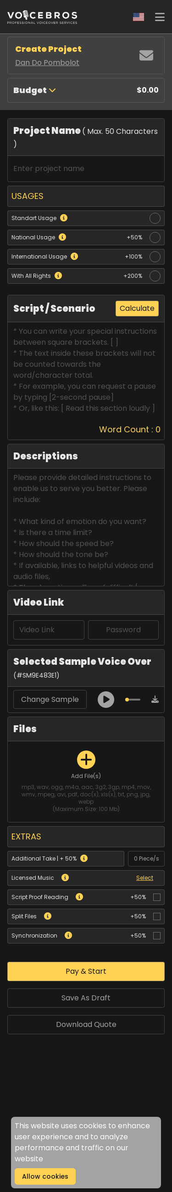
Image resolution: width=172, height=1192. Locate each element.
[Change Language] (138, 17)
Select (144, 878)
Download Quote (86, 1024)
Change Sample (50, 699)
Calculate (137, 308)
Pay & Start (86, 971)
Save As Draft (86, 998)
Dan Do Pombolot (47, 62)
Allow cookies (45, 1176)
